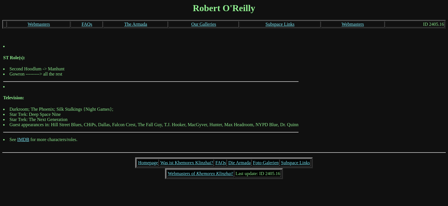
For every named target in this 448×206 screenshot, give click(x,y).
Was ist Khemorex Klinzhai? (186, 162)
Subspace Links (279, 24)
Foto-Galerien (266, 162)
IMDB (23, 139)
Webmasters (39, 24)
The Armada (135, 24)
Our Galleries (203, 24)
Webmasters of (200, 173)
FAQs (87, 24)
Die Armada (239, 162)
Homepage (148, 162)
